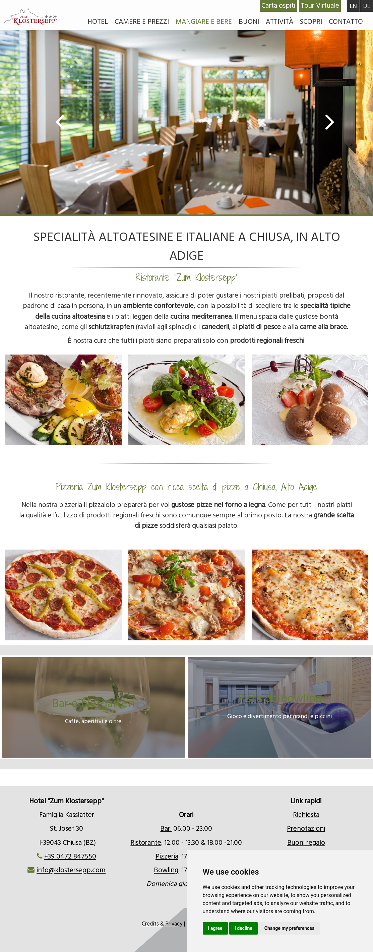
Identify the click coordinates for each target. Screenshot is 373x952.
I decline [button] (243, 928)
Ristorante (145, 842)
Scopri (311, 21)
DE (366, 6)
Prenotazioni (306, 828)
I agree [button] (215, 928)
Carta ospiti (278, 5)
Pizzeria (167, 856)
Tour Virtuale (320, 5)
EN (353, 6)
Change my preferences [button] (289, 928)
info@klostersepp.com (71, 870)
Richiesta (306, 815)
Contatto (346, 21)
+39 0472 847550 (70, 856)
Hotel (97, 21)
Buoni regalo (306, 842)
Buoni (249, 21)
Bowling (166, 870)
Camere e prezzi (142, 21)
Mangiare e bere (204, 21)
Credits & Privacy (162, 924)
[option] (186, 124)
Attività (279, 21)
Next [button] (326, 121)
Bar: (166, 828)
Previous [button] (63, 121)
